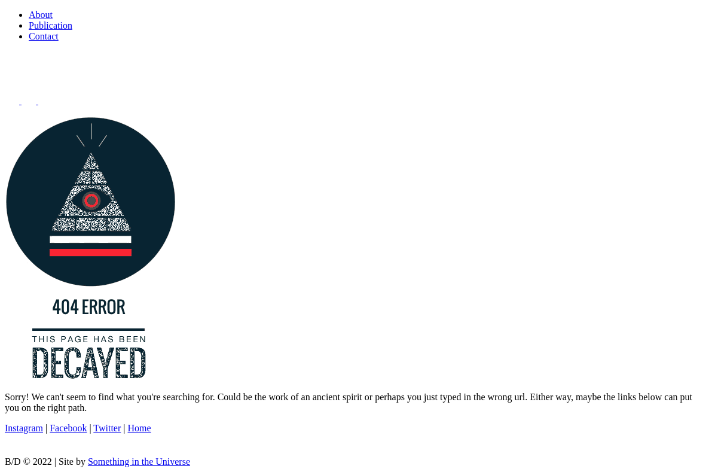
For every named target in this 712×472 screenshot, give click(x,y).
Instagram (24, 428)
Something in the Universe (139, 461)
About (41, 15)
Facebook (68, 428)
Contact (44, 36)
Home (139, 428)
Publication (50, 25)
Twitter (107, 428)
